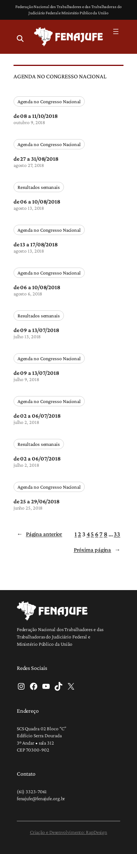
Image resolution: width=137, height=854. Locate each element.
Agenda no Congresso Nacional (49, 101)
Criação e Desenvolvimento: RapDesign (68, 832)
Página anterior (39, 534)
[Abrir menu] (115, 31)
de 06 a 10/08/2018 (37, 201)
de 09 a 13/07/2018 (36, 330)
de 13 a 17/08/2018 (36, 244)
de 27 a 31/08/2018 (36, 158)
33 (117, 534)
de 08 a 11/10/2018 (36, 115)
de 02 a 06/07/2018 (37, 415)
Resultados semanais (39, 187)
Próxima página (97, 550)
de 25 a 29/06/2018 (37, 501)
